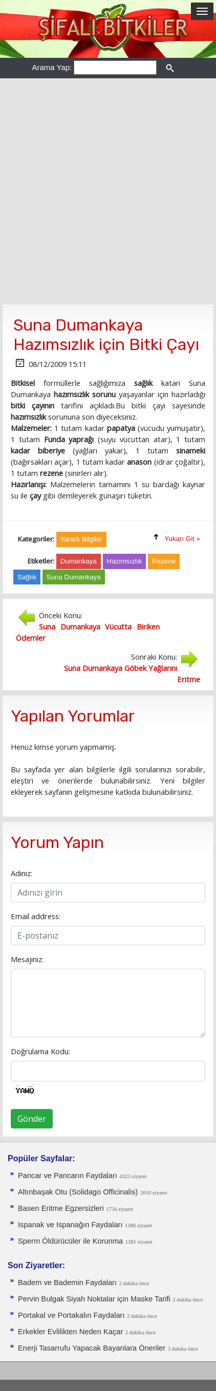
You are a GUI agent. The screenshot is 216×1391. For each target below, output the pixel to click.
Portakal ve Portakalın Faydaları (71, 1315)
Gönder (31, 1118)
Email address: (35, 916)
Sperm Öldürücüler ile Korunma (70, 1241)
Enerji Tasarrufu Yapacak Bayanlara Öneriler (91, 1348)
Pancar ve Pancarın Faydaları (67, 1175)
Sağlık (26, 577)
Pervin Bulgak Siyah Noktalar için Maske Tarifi (94, 1299)
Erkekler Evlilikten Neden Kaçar (70, 1332)
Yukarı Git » (182, 538)
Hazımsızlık (124, 561)
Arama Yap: (52, 67)
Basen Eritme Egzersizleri (61, 1208)
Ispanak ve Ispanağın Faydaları (70, 1225)
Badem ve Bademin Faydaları (67, 1282)
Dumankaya (78, 561)
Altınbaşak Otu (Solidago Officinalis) (78, 1192)
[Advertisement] (108, 191)
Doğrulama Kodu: (40, 1051)
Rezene (164, 561)
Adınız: (21, 873)
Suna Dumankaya (74, 577)
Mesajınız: (27, 959)
